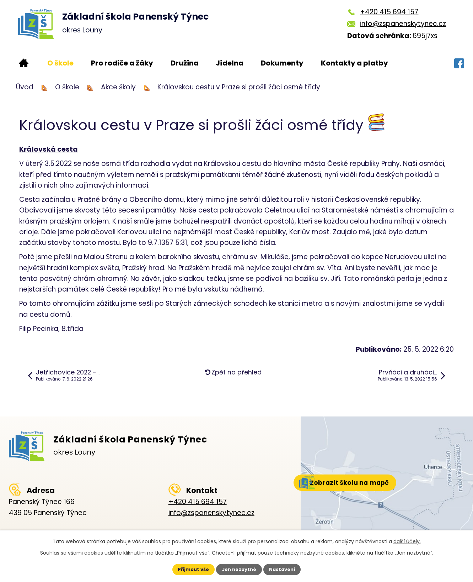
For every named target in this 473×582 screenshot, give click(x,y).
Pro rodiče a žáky (122, 63)
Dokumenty (282, 63)
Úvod (23, 63)
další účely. (407, 540)
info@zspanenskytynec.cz (403, 23)
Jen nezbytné (239, 568)
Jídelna (229, 63)
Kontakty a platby (354, 63)
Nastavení (288, 568)
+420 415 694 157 (389, 12)
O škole (60, 63)
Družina (185, 63)
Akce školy (118, 87)
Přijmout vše (187, 568)
